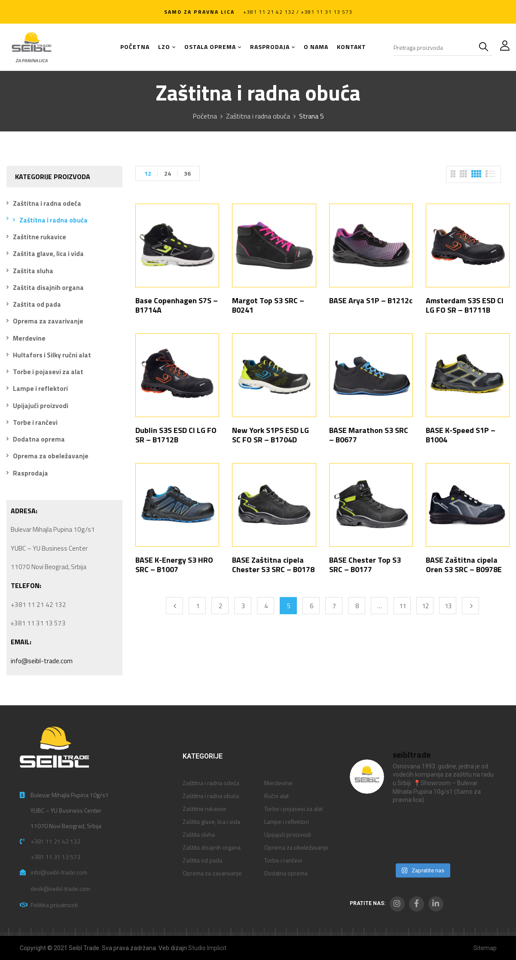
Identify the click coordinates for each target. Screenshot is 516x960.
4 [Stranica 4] (266, 606)
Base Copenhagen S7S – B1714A (176, 305)
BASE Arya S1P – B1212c (370, 300)
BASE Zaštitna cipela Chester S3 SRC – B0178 (273, 564)
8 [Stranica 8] (357, 606)
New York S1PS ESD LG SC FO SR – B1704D (270, 434)
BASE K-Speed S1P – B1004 (460, 434)
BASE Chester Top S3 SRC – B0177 (365, 564)
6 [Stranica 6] (311, 606)
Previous (174, 605)
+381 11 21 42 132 (55, 841)
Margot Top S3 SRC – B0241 (268, 305)
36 (187, 173)
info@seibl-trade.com (42, 661)
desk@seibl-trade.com (60, 888)
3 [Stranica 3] (243, 606)
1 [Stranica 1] (197, 606)
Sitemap (485, 948)
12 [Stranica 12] (425, 606)
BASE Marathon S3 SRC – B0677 (368, 434)
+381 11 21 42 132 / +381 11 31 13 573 (297, 12)
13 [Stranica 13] (448, 606)
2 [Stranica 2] (220, 606)
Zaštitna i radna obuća (258, 116)
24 (167, 173)
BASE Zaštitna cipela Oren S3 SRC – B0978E (464, 564)
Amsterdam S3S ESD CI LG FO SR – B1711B (465, 305)
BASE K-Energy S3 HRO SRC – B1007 (174, 564)
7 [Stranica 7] (334, 606)
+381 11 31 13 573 (55, 856)
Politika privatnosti (54, 904)
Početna (204, 116)
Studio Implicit (207, 948)
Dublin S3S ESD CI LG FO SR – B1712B (176, 434)
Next (470, 605)
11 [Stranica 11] (402, 606)
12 (147, 173)
